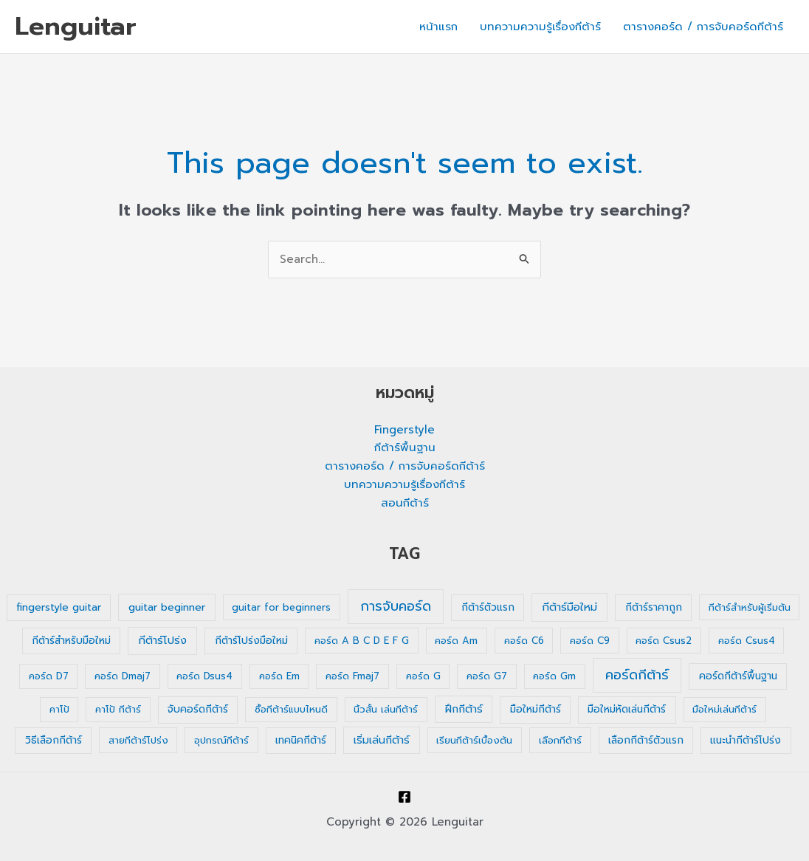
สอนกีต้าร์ (405, 503)
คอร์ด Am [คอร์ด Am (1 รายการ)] (456, 641)
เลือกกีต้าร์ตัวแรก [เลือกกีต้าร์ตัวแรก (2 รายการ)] (646, 740)
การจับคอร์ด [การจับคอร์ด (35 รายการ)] (395, 606)
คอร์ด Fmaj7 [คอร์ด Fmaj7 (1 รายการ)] (352, 676)
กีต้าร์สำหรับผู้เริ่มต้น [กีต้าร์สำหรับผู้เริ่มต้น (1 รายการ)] (750, 607)
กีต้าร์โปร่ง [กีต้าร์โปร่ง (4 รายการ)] (162, 640)
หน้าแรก (438, 26)
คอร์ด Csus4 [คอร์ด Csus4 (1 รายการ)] (746, 641)
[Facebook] (404, 796)
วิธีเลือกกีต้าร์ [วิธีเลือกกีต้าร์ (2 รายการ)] (53, 740)
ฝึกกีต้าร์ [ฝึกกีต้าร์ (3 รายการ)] (464, 709)
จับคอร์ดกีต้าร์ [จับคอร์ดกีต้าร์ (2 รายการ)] (198, 709)
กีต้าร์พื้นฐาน (405, 447)
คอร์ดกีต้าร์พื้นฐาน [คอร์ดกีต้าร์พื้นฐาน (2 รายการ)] (738, 676)
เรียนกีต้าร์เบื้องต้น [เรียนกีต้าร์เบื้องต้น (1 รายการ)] (474, 740)
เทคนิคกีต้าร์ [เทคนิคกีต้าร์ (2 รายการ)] (300, 740)
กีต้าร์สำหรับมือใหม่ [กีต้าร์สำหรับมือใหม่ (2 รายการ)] (71, 640)
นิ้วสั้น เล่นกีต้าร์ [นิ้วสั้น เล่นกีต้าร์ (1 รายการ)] (386, 709)
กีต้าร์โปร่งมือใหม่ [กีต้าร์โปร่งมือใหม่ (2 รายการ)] (251, 640)
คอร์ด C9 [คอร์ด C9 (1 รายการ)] (590, 641)
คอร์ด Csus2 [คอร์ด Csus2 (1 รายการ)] (664, 641)
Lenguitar (76, 26)
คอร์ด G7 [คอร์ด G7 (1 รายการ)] (487, 676)
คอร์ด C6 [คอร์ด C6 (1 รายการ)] (524, 641)
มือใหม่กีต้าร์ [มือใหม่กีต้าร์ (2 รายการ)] (535, 709)
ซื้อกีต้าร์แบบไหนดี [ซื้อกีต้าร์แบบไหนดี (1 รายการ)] (291, 709)
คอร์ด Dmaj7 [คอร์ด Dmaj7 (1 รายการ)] (122, 676)
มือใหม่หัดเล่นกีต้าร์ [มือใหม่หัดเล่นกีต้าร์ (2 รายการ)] (627, 709)
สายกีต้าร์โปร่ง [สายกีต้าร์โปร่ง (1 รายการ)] (138, 740)
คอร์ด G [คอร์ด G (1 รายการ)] (423, 676)
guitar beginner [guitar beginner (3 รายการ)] (166, 607)
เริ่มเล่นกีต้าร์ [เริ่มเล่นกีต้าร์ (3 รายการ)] (382, 740)
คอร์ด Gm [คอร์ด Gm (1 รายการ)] (554, 676)
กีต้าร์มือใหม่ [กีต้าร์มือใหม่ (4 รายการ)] (569, 607)
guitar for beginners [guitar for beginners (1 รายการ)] (281, 607)
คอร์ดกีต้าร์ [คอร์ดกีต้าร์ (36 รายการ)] (637, 675)
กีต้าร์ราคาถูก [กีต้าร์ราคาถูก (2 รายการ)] (653, 607)
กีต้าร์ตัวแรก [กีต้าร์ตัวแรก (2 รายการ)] (487, 607)
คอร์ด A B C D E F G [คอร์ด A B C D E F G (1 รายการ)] (361, 641)
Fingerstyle (404, 430)
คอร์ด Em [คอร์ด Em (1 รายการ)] (279, 676)
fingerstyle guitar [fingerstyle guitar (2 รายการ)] (58, 607)
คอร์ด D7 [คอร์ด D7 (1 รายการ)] (49, 676)
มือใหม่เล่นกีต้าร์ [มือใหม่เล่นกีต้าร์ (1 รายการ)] (724, 709)
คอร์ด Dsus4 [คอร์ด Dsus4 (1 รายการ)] (204, 676)
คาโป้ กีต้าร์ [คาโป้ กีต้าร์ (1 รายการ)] (118, 709)
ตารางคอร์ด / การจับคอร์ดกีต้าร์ (703, 26)
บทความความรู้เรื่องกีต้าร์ (540, 26)
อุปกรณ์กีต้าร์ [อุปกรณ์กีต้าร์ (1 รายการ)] (221, 740)
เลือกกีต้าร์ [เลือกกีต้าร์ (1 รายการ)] (560, 740)
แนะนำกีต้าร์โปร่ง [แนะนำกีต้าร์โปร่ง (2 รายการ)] (745, 740)
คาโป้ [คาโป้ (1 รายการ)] (59, 709)
